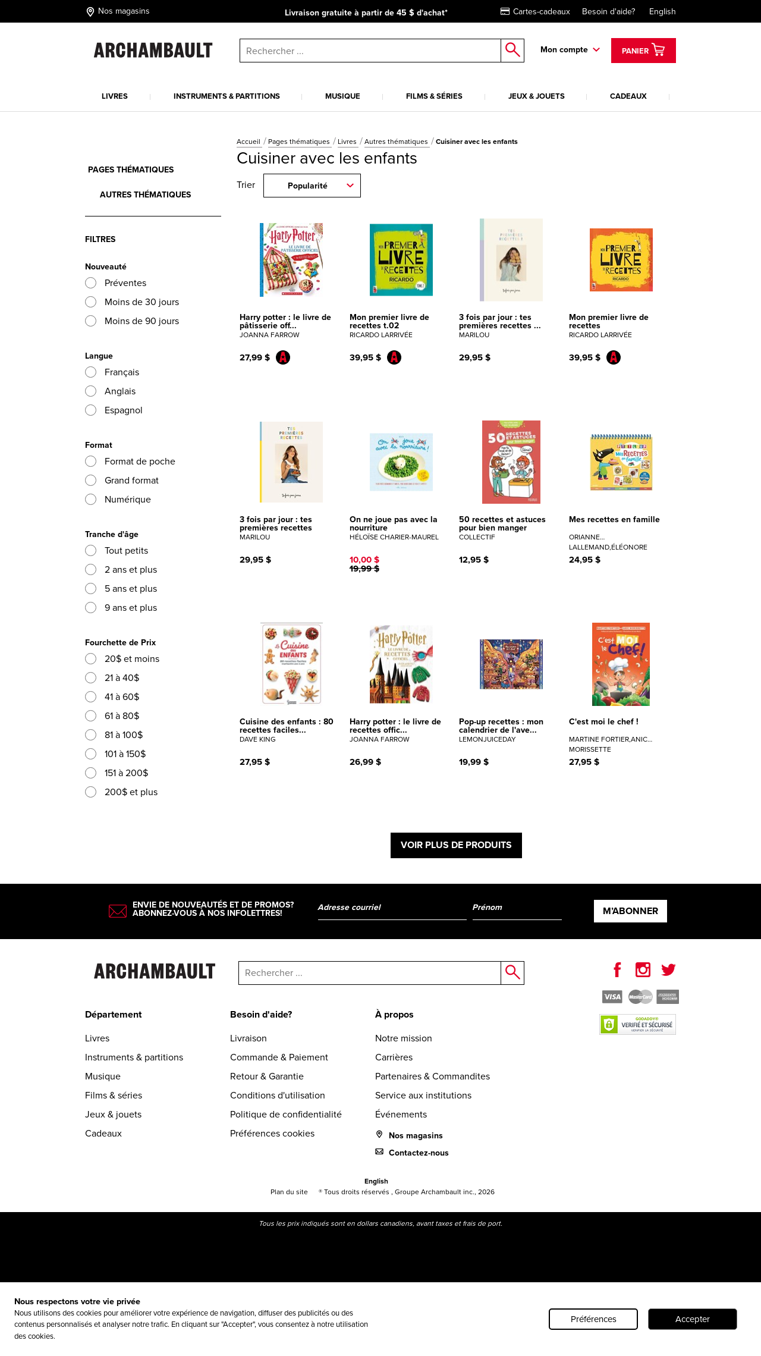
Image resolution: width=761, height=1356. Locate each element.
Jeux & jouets (536, 96)
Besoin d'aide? (608, 11)
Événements (401, 1114)
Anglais (110, 391)
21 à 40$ (112, 678)
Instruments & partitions (227, 96)
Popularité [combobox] (308, 186)
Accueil (249, 141)
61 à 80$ (112, 716)
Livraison (248, 1038)
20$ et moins (122, 659)
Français (112, 372)
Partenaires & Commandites (432, 1076)
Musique (342, 96)
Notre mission (403, 1038)
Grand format (122, 480)
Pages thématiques (300, 141)
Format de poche (130, 461)
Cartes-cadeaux (535, 11)
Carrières (394, 1057)
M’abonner (630, 911)
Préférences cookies (272, 1133)
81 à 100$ (114, 735)
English (662, 11)
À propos (394, 1014)
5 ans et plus (121, 588)
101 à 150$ (115, 754)
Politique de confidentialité (286, 1114)
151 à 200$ (116, 773)
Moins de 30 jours (132, 302)
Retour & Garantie (267, 1076)
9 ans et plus (121, 607)
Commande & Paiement (279, 1057)
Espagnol (114, 410)
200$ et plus (121, 792)
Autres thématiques (397, 141)
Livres (115, 96)
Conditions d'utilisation (277, 1095)
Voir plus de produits (456, 845)
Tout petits (116, 550)
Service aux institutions (423, 1095)
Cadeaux (628, 96)
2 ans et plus (121, 569)
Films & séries (434, 96)
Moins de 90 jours (132, 321)
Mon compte (564, 49)
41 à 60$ (112, 697)
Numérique (118, 499)
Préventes (115, 283)
